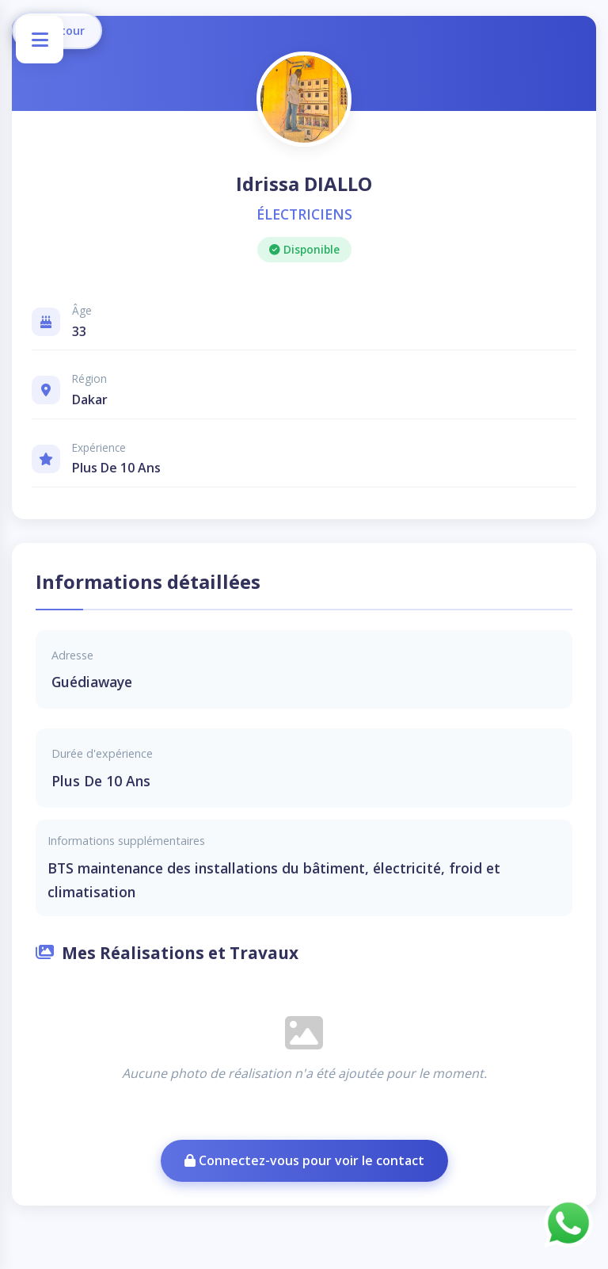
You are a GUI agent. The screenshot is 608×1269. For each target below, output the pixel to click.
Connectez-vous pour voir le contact (304, 1160)
